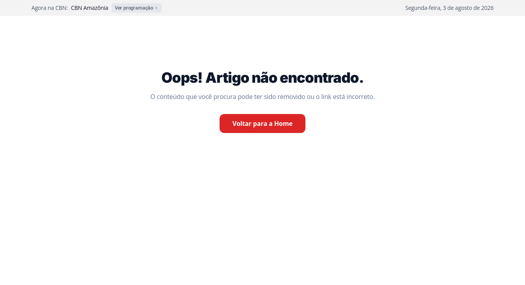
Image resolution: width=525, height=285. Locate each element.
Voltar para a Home (262, 123)
